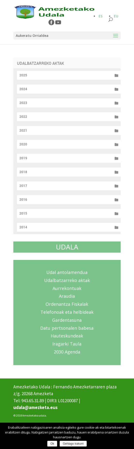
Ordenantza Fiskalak (67, 304)
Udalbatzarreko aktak (67, 280)
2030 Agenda (67, 352)
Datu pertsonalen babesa (67, 328)
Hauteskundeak (67, 336)
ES (100, 16)
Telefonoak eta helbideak (67, 312)
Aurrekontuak (67, 288)
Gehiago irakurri (73, 443)
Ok (52, 443)
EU (116, 16)
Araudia (67, 296)
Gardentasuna (67, 320)
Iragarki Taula (66, 344)
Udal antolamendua (66, 272)
